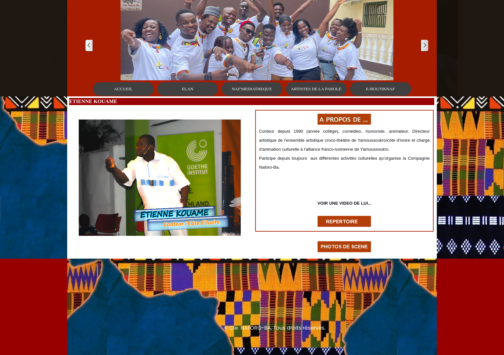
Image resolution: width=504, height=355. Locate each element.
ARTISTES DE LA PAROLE (316, 88)
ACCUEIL (123, 88)
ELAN (188, 88)
